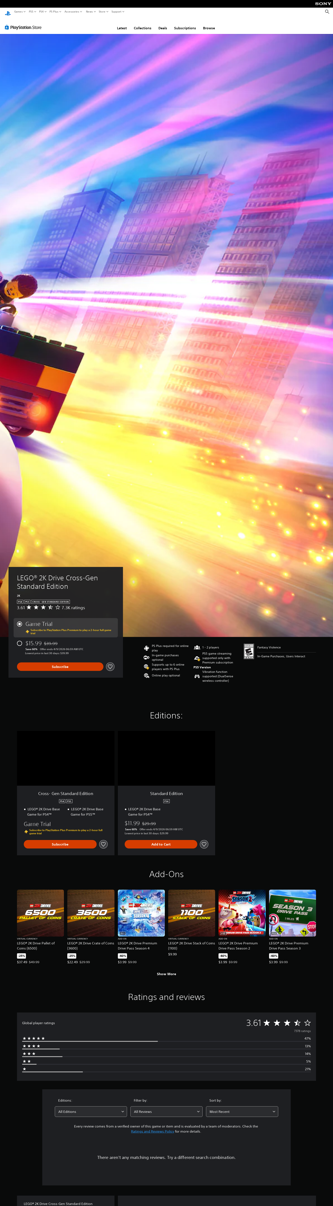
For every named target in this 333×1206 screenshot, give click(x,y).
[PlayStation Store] (24, 23)
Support (116, 11)
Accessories (72, 11)
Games (18, 11)
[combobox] (91, 1107)
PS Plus (53, 11)
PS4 (41, 11)
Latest (122, 24)
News (89, 11)
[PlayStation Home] (7, 12)
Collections (142, 24)
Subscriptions (185, 24)
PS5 (31, 11)
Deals (162, 24)
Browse (209, 24)
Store (102, 11)
